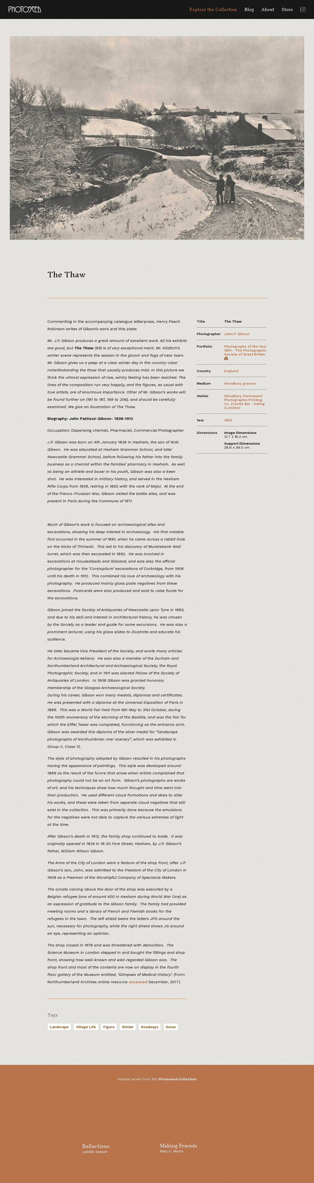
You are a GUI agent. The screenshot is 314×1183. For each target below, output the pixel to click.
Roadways (149, 1027)
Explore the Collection (213, 9)
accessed (138, 982)
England (231, 371)
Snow (171, 1027)
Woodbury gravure (240, 383)
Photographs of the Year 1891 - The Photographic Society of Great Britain (245, 352)
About (267, 9)
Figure (109, 1027)
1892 (228, 420)
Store (287, 9)
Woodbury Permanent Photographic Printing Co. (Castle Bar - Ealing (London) (244, 402)
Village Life (86, 1027)
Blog (249, 9)
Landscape (59, 1027)
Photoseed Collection (177, 1079)
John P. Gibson (237, 334)
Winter (128, 1027)
